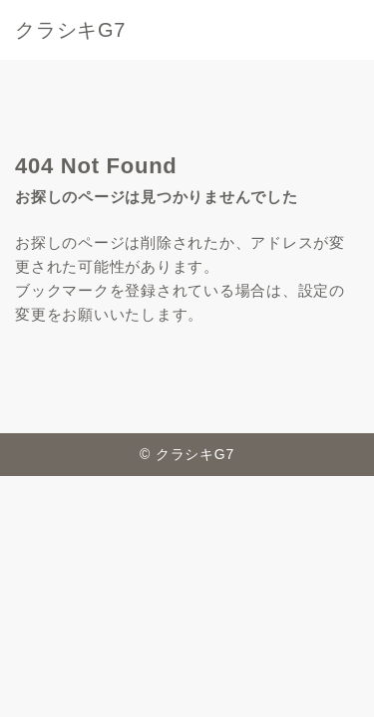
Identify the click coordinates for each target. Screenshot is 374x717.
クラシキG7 (70, 30)
